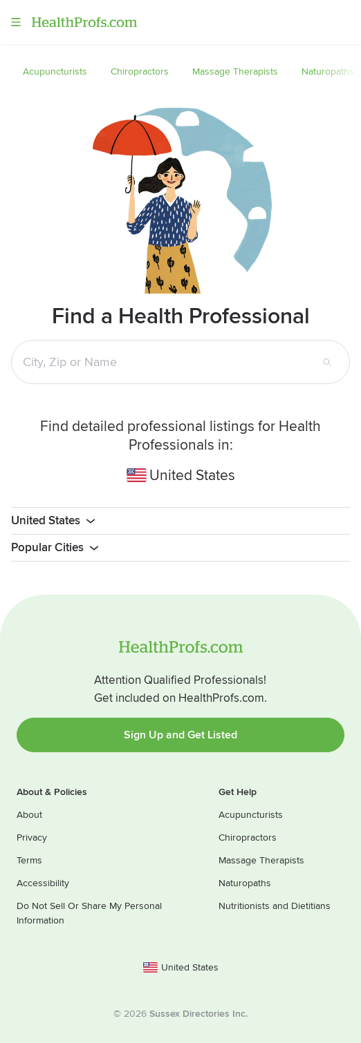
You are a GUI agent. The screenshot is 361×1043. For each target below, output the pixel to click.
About (29, 815)
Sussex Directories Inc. (198, 1014)
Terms (29, 860)
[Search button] (327, 362)
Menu (16, 22)
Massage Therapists (261, 860)
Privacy (32, 837)
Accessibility (43, 883)
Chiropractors (248, 837)
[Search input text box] (169, 362)
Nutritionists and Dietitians (275, 906)
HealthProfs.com (84, 22)
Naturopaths (245, 883)
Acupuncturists (251, 815)
